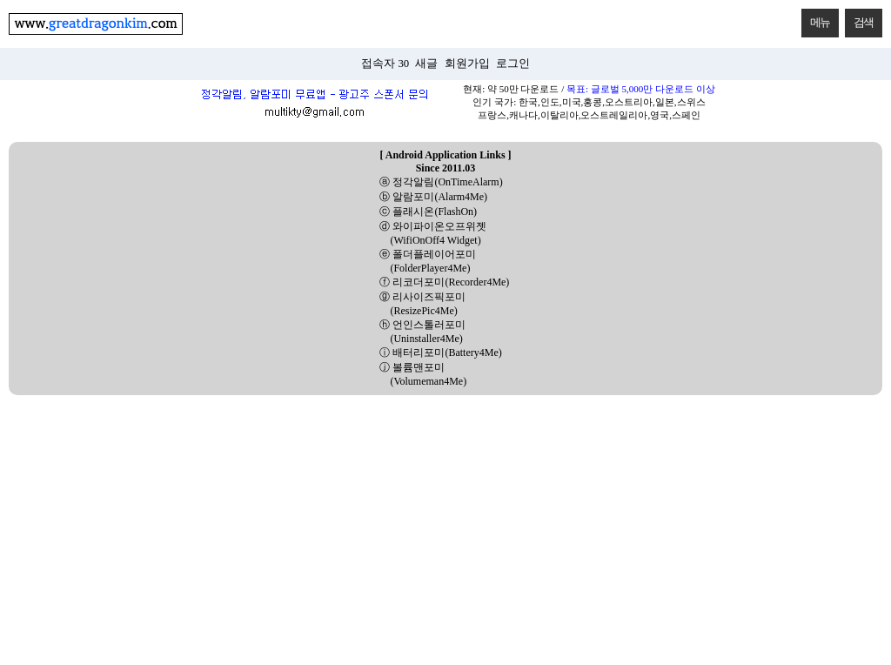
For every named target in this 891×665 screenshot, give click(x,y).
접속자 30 (385, 63)
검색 (859, 19)
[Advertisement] (445, 526)
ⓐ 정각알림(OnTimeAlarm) (440, 182)
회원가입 (467, 63)
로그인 (513, 63)
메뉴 (815, 19)
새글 (426, 63)
